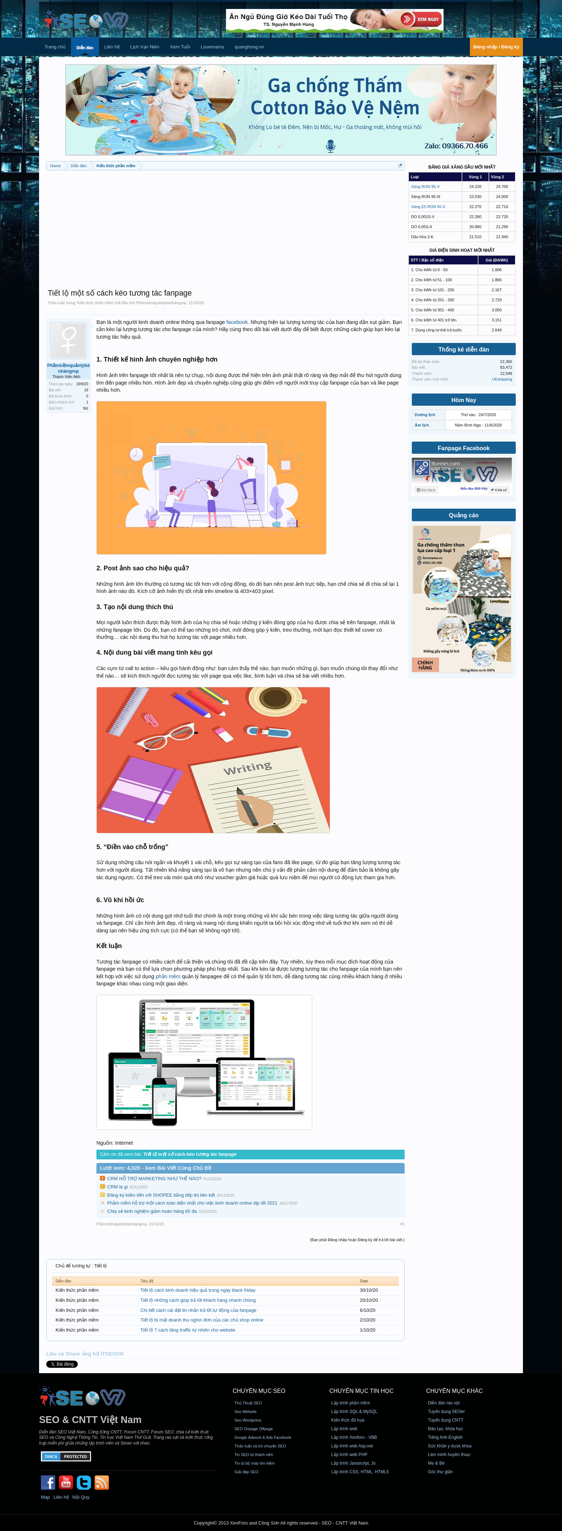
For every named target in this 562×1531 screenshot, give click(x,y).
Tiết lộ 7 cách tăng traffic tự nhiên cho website (187, 1330)
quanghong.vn (249, 47)
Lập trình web (344, 1428)
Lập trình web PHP (349, 1454)
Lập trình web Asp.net (352, 1445)
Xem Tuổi (180, 47)
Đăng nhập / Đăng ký (496, 47)
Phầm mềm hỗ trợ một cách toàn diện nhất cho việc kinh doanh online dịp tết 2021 (192, 1203)
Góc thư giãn (440, 1471)
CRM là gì (117, 1187)
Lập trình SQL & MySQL (354, 1411)
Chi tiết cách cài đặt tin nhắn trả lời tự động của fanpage (198, 1310)
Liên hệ (111, 47)
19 (86, 390)
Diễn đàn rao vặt (444, 1402)
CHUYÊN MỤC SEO (259, 1391)
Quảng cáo (464, 515)
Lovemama (212, 47)
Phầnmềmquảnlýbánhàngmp (161, 303)
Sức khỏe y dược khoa (449, 1445)
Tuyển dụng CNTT (445, 1420)
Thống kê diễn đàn (463, 350)
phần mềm (168, 976)
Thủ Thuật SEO (248, 1403)
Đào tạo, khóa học (445, 1428)
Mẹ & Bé (436, 1463)
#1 (402, 1224)
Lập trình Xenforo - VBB (354, 1437)
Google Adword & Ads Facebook (262, 1437)
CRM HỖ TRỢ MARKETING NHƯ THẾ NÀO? (154, 1178)
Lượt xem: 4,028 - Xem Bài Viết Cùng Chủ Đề (155, 1168)
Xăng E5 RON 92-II (428, 206)
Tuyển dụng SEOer (446, 1411)
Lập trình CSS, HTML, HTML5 (360, 1471)
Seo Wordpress (248, 1420)
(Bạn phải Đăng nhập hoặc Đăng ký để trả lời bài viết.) (357, 1240)
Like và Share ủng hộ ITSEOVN (85, 1354)
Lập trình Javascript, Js (353, 1463)
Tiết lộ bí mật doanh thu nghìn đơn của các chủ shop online (201, 1320)
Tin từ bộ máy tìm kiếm (254, 1463)
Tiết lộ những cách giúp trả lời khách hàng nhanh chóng (198, 1300)
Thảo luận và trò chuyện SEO (260, 1446)
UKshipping (502, 379)
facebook (237, 322)
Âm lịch (422, 425)
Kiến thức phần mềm (95, 303)
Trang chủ (55, 47)
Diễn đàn (85, 48)
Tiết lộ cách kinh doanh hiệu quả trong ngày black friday (198, 1290)
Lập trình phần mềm (350, 1402)
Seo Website (245, 1411)
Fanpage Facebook (464, 448)
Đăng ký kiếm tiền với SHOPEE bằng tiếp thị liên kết (161, 1195)
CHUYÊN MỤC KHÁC (454, 1391)
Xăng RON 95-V (425, 186)
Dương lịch (425, 415)
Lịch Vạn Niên (144, 47)
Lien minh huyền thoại (449, 1454)
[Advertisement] (225, 226)
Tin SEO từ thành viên (253, 1454)
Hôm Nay (463, 400)
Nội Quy (81, 1497)
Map (45, 1497)
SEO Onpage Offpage (253, 1429)
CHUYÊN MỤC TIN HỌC (361, 1391)
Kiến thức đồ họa (347, 1420)
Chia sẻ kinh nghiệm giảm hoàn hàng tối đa (152, 1211)
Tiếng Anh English (445, 1437)
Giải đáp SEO (246, 1472)
